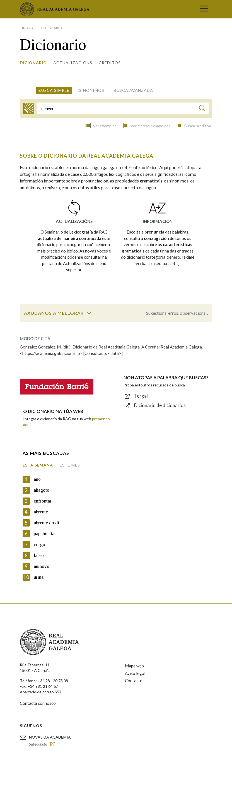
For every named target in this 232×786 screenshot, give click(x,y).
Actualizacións (72, 62)
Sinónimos (91, 90)
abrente (41, 512)
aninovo (41, 566)
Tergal (141, 396)
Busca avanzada (133, 90)
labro (39, 555)
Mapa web (134, 665)
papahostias (45, 533)
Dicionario (33, 62)
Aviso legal (135, 673)
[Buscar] (202, 109)
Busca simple (53, 90)
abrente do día (48, 522)
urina (39, 577)
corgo (39, 544)
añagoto (41, 490)
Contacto (133, 680)
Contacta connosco (38, 703)
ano (37, 479)
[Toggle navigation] (204, 9)
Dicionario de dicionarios (160, 405)
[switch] (89, 313)
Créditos (110, 62)
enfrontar (43, 501)
